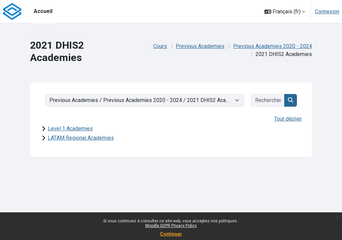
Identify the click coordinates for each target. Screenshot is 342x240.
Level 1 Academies (70, 128)
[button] (284, 11)
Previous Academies (200, 46)
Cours (160, 46)
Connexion (327, 11)
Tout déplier (288, 119)
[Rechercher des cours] (268, 100)
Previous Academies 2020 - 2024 (272, 46)
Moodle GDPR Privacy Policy (171, 225)
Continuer (171, 234)
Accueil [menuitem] (43, 11)
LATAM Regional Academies (81, 138)
